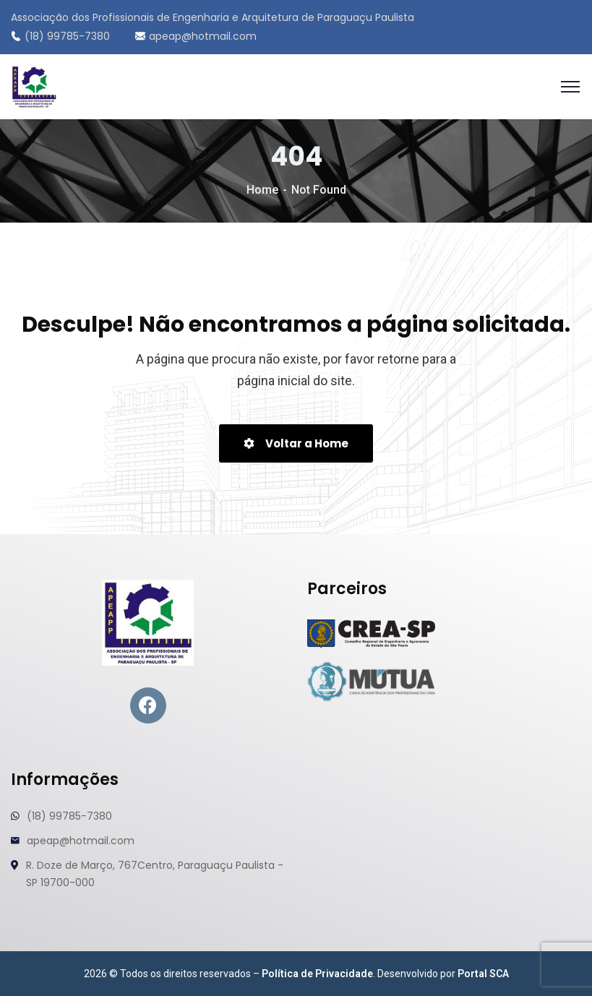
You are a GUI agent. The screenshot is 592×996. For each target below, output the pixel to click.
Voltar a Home (296, 443)
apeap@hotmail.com (196, 36)
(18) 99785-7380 (60, 36)
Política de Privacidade (317, 973)
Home (262, 190)
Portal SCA (483, 973)
